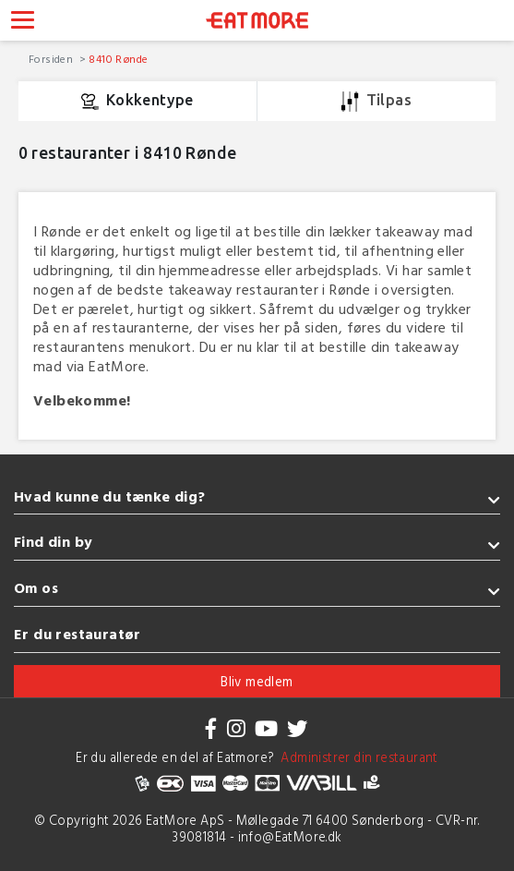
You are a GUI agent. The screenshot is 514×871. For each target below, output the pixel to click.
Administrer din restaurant (356, 757)
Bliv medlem (257, 681)
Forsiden (53, 58)
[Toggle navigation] (22, 22)
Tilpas (376, 101)
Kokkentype (137, 101)
